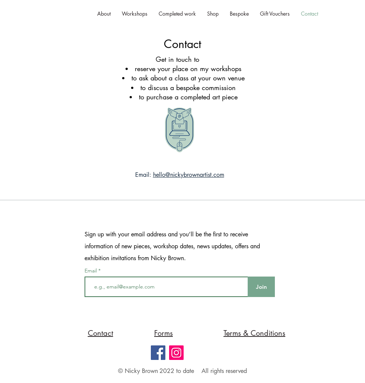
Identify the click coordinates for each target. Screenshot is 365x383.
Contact (182, 43)
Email (91, 270)
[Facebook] (158, 352)
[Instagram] (176, 352)
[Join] (261, 287)
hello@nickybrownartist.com (188, 175)
